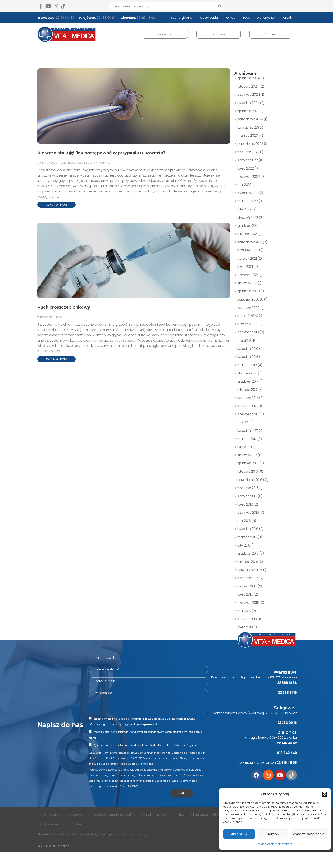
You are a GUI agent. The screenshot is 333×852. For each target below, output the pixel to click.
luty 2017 (243, 446)
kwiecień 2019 (247, 348)
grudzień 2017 (247, 381)
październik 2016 (249, 479)
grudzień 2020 (248, 291)
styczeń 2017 (247, 455)
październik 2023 (250, 119)
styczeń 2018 (247, 373)
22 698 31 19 (287, 692)
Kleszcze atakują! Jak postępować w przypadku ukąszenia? (101, 152)
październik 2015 (249, 570)
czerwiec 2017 (248, 414)
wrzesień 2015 (247, 578)
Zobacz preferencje (308, 834)
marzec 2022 (247, 201)
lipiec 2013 (245, 627)
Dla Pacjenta (266, 17)
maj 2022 (244, 184)
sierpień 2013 (247, 619)
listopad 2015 (247, 561)
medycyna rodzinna (97, 162)
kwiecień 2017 (247, 430)
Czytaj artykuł (56, 205)
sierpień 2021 (247, 258)
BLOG (80, 162)
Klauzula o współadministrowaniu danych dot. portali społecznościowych (93, 834)
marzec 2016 (247, 537)
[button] (324, 794)
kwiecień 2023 (248, 127)
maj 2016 (244, 520)
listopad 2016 (247, 471)
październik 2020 (250, 299)
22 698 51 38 (64, 17)
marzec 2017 (247, 438)
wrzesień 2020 (248, 307)
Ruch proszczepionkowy (63, 307)
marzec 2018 (247, 365)
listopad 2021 (247, 233)
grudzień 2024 (248, 78)
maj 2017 (244, 422)
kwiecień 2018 (247, 356)
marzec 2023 (247, 135)
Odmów (272, 834)
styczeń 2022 (247, 217)
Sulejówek (219, 34)
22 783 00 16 (105, 17)
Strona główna (181, 17)
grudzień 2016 (248, 463)
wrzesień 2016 (247, 487)
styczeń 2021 (247, 283)
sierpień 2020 (247, 315)
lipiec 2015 (245, 594)
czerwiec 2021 (248, 274)
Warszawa (165, 34)
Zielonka (270, 34)
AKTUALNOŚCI (68, 162)
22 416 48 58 (287, 762)
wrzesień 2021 (247, 250)
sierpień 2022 (247, 160)
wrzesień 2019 (247, 324)
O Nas (230, 17)
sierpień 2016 (247, 496)
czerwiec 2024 (248, 94)
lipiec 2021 (245, 266)
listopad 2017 (247, 389)
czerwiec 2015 (248, 602)
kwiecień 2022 (248, 193)
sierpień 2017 (247, 406)
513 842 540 (287, 753)
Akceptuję (239, 834)
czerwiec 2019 (248, 332)
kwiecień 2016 (247, 528)
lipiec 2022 (245, 168)
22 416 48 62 (145, 17)
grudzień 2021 (247, 225)
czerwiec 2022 (248, 176)
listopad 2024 (248, 86)
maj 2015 (244, 610)
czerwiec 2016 (248, 512)
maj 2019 (244, 340)
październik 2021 (249, 242)
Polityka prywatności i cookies (60, 824)
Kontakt (286, 17)
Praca (245, 17)
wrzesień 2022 (248, 152)
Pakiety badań (209, 17)
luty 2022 (244, 209)
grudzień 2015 (248, 553)
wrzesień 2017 (247, 397)
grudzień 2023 (248, 111)
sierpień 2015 (247, 586)
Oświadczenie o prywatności (275, 844)
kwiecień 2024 (248, 102)
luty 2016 (243, 545)
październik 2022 (250, 143)
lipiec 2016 (245, 504)
